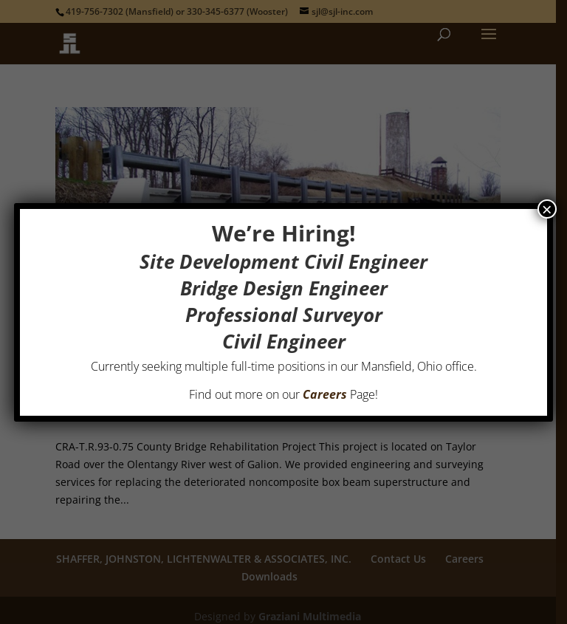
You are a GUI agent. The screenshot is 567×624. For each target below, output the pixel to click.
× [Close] (547, 209)
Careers (325, 394)
